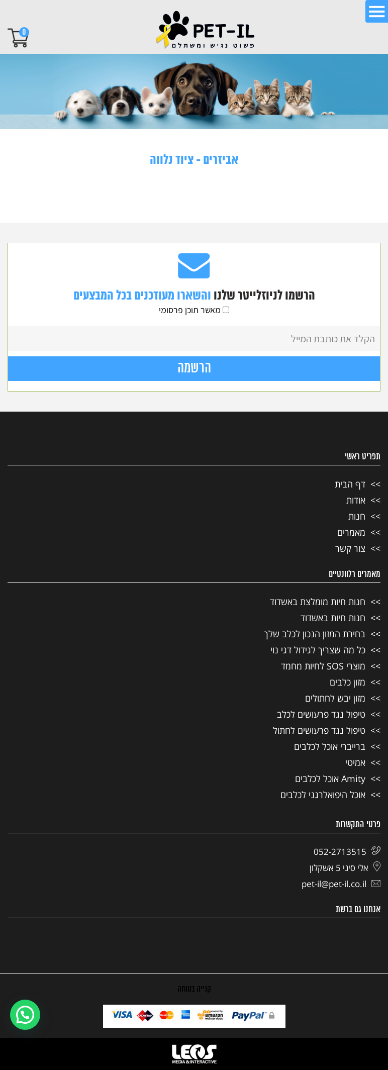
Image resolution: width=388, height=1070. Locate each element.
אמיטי (355, 762)
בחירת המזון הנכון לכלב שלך (314, 634)
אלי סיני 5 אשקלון (345, 867)
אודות (355, 500)
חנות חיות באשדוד (333, 618)
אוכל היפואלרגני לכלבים (322, 795)
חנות (356, 516)
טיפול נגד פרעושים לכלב (321, 714)
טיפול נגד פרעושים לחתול (319, 730)
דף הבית (350, 484)
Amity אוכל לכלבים (330, 778)
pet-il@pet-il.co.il (341, 884)
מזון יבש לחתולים (335, 698)
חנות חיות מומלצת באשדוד (317, 602)
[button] (25, 1015)
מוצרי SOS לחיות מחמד (323, 666)
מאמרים (351, 532)
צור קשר (350, 548)
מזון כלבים (347, 682)
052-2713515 (347, 851)
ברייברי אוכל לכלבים (329, 746)
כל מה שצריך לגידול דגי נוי (317, 650)
